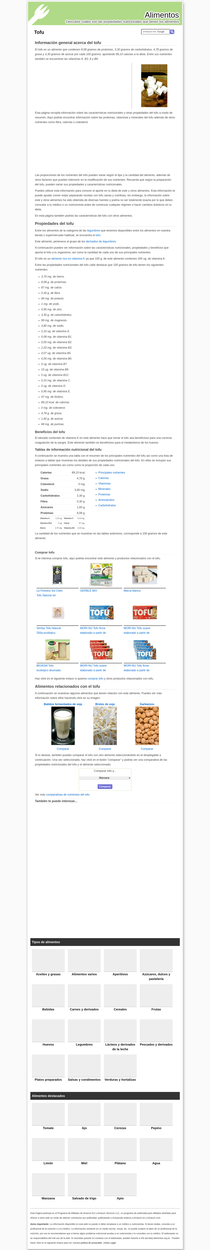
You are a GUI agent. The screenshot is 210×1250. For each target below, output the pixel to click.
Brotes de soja (105, 704)
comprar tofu (95, 678)
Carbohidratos (107, 505)
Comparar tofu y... (105, 770)
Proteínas (104, 494)
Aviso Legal (110, 1243)
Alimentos (162, 15)
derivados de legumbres (101, 241)
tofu (98, 235)
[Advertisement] (83, 85)
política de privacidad (91, 1243)
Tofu (39, 32)
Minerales (104, 489)
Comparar (63, 748)
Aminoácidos (106, 499)
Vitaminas (104, 483)
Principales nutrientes (111, 472)
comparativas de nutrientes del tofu (68, 794)
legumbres (93, 230)
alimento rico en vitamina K (68, 258)
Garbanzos (147, 704)
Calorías (103, 478)
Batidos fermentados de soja (63, 704)
